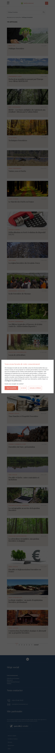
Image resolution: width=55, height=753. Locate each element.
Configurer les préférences (35, 388)
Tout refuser (23, 388)
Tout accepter (11, 388)
